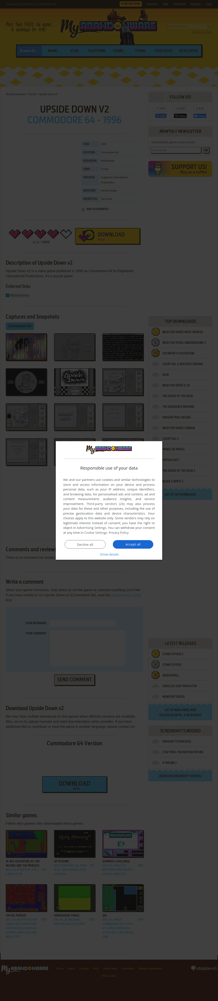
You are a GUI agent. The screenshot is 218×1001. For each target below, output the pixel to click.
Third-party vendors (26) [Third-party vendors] (105, 504)
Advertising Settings (91, 527)
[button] (109, 554)
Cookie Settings (95, 532)
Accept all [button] (133, 544)
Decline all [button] (85, 544)
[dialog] (109, 500)
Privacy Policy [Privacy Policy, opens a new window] (119, 532)
